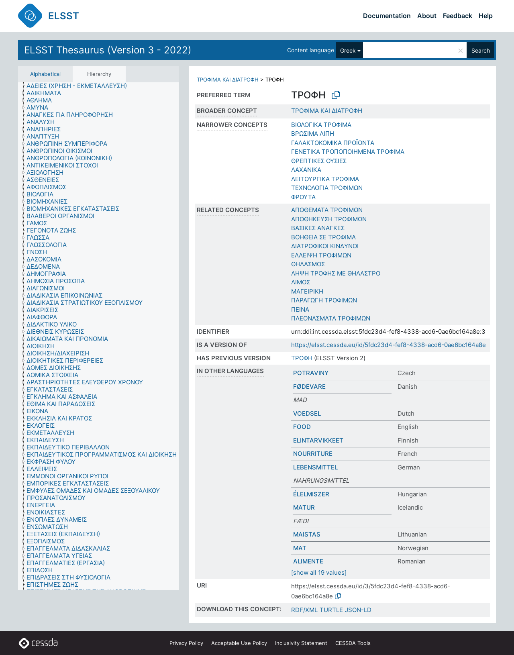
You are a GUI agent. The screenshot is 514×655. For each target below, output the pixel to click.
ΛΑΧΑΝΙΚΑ (306, 169)
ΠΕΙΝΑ (300, 309)
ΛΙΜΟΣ (300, 282)
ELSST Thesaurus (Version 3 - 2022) (108, 50)
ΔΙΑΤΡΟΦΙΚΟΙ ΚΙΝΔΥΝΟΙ (325, 246)
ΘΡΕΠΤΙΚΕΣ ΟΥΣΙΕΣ (319, 161)
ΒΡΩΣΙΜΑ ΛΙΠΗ (312, 133)
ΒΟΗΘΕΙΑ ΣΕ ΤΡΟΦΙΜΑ (323, 237)
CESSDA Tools (353, 643)
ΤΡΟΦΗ (301, 358)
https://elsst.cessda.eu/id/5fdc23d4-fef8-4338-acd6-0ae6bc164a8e (388, 345)
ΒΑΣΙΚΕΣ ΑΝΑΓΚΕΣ (318, 228)
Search (480, 50)
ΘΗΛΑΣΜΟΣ (308, 264)
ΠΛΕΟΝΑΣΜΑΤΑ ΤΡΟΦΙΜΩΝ (330, 318)
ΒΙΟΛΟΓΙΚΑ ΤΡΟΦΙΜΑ (321, 125)
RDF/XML (304, 610)
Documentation (387, 16)
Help (486, 16)
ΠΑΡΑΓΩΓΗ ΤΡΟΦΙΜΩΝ (324, 300)
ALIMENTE (308, 561)
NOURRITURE (312, 453)
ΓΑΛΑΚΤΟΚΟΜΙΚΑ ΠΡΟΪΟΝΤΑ (332, 143)
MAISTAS (306, 534)
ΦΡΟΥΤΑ (303, 197)
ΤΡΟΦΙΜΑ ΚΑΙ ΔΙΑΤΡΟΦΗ (228, 79)
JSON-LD (358, 610)
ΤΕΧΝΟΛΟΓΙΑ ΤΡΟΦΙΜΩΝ (327, 188)
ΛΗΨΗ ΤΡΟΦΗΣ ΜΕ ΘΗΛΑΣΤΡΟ (335, 273)
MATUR (304, 507)
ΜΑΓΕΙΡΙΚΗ (307, 291)
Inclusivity (301, 643)
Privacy (186, 643)
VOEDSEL (307, 413)
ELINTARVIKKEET (318, 440)
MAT (299, 548)
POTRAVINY (310, 373)
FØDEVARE (309, 386)
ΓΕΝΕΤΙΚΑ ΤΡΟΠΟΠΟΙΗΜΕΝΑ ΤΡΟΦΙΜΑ (347, 151)
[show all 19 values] (319, 572)
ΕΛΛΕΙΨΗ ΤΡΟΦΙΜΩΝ (321, 255)
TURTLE (331, 610)
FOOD (302, 427)
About (426, 16)
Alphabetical (45, 74)
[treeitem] (80, 86)
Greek (348, 50)
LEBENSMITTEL (315, 467)
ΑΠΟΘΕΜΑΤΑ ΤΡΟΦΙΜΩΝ (327, 210)
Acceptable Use (239, 643)
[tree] (98, 336)
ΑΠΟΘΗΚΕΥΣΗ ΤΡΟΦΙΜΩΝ (329, 219)
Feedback (457, 16)
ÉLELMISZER (311, 494)
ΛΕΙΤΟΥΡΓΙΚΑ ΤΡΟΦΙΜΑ (325, 179)
